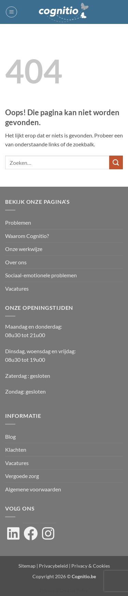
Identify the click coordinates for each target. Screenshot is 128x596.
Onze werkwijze (23, 249)
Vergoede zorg (22, 476)
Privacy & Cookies (90, 566)
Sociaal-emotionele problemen (41, 275)
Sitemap (26, 566)
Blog (10, 436)
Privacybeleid (53, 566)
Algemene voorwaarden (33, 489)
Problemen (18, 222)
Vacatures (17, 288)
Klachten (15, 449)
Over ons (16, 262)
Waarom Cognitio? (27, 236)
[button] (11, 11)
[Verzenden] (116, 162)
